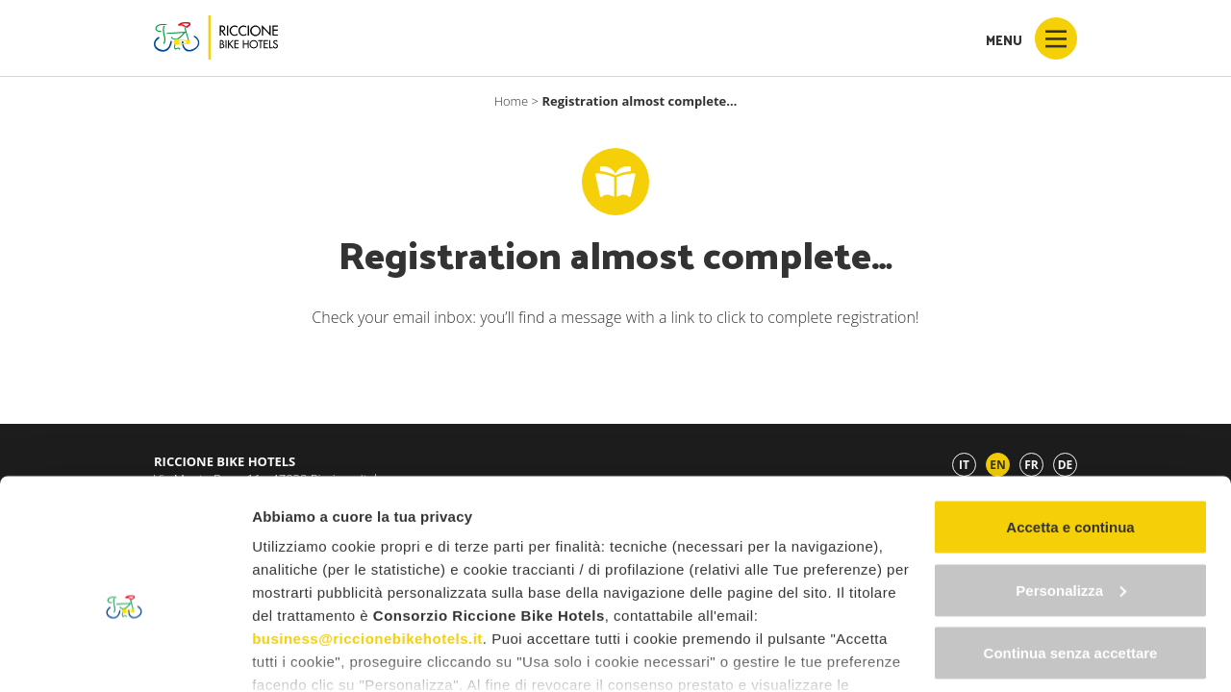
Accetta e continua (1070, 422)
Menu (1031, 38)
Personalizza (1071, 486)
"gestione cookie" (707, 603)
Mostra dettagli (304, 654)
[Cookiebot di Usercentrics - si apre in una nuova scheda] (124, 654)
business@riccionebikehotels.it (367, 534)
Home (511, 101)
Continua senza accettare (1071, 548)
